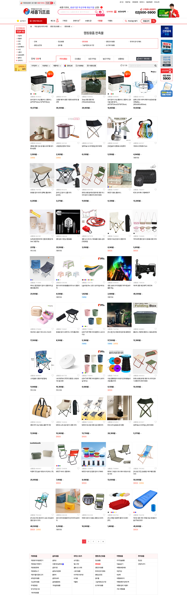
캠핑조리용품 (110, 42)
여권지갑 (119, 571)
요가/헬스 (76, 560)
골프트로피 (55, 578)
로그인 (121, 2)
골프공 (54, 560)
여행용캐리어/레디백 (123, 582)
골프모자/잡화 (56, 571)
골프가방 (55, 568)
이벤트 (110, 21)
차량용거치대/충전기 (37, 560)
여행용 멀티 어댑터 (122, 585)
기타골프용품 (56, 585)
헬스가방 (76, 564)
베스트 (55, 20)
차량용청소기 (35, 571)
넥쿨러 (76, 582)
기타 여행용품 (121, 589)
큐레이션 (76, 21)
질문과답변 (149, 2)
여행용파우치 (121, 578)
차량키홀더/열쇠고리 (37, 575)
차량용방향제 (35, 568)
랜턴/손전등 (38, 45)
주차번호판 (34, 585)
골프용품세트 (56, 582)
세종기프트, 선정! (81, 7)
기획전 (64, 21)
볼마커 (54, 575)
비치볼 (76, 578)
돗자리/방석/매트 (135, 42)
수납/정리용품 (35, 582)
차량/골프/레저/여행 (41, 26)
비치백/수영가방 (78, 575)
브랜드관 (88, 21)
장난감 (140, 560)
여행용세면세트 (121, 568)
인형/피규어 (141, 564)
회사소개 (156, 2)
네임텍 (119, 575)
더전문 (100, 21)
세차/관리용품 (35, 578)
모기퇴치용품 (110, 45)
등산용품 (61, 42)
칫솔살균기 (120, 564)
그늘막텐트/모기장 (88, 45)
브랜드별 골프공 (58, 564)
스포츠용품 (77, 571)
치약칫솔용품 (121, 560)
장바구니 (142, 2)
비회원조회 (135, 2)
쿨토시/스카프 (78, 568)
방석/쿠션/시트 (35, 589)
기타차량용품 (35, 593)
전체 (35, 42)
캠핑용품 (85, 42)
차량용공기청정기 (36, 564)
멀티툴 (60, 45)
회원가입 (127, 2)
